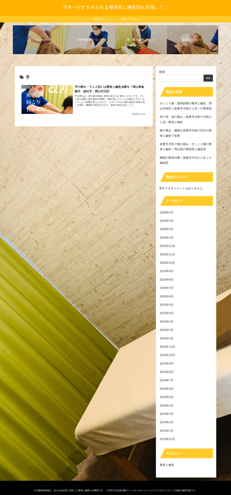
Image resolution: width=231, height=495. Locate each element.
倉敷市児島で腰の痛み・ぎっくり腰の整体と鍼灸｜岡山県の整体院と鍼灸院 (186, 146)
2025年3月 (167, 321)
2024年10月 (167, 355)
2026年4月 (167, 212)
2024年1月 (167, 430)
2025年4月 (167, 313)
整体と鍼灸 (167, 464)
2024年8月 (167, 372)
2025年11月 (167, 254)
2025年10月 (167, 262)
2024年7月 (167, 380)
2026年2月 (167, 229)
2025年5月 (167, 304)
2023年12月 (167, 439)
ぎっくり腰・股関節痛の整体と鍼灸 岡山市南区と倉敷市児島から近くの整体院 (186, 106)
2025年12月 (167, 246)
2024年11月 (167, 346)
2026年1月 (167, 237)
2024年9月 (167, 363)
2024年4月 (167, 405)
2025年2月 (167, 330)
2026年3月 (167, 220)
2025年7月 (167, 288)
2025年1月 (167, 338)
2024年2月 (167, 422)
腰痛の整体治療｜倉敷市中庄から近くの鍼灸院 (186, 160)
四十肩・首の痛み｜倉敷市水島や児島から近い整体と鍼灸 (186, 119)
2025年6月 (167, 296)
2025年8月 (167, 279)
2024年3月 (167, 414)
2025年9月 (167, 271)
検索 (162, 72)
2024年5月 (167, 397)
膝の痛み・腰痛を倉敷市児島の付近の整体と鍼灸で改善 (186, 133)
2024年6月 (167, 388)
